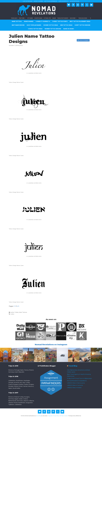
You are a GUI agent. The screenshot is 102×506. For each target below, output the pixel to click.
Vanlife (54, 18)
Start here (23, 18)
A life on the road (27, 1)
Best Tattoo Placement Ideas (80, 21)
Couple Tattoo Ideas (35, 28)
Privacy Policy (56, 415)
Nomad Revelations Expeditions (77, 380)
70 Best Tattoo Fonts (60, 21)
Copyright (50, 415)
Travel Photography (62, 18)
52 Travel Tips (47, 18)
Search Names (28, 21)
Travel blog (14, 18)
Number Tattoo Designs (53, 28)
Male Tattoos (23, 312)
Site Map (61, 415)
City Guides (30, 18)
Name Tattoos (17, 21)
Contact (66, 415)
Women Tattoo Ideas (50, 25)
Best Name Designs (18, 25)
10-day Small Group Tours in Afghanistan (79, 378)
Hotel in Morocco (63, 1)
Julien (12, 314)
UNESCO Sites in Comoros (75, 385)
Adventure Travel (74, 1)
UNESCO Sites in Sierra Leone (76, 383)
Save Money (74, 18)
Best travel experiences (50, 1)
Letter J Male (14, 312)
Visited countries (38, 1)
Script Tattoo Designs (82, 25)
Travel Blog (72, 366)
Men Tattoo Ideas (66, 25)
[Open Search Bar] (90, 18)
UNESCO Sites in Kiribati (74, 387)
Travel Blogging (83, 18)
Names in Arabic (68, 28)
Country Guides (38, 18)
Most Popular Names (34, 25)
